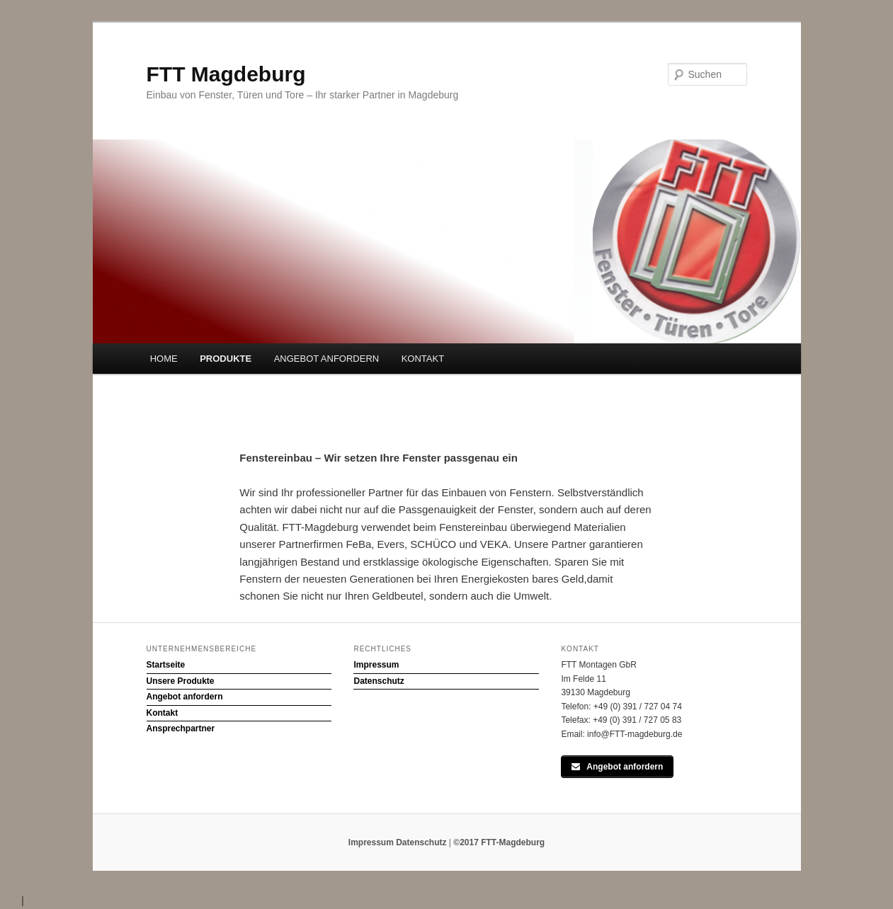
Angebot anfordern (185, 697)
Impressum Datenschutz (397, 842)
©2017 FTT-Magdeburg (499, 842)
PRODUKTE (225, 358)
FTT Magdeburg (226, 74)
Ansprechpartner (181, 728)
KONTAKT (423, 358)
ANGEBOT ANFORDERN (327, 358)
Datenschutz (378, 681)
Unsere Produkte (181, 681)
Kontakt (162, 713)
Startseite (166, 665)
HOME (164, 358)
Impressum (376, 665)
